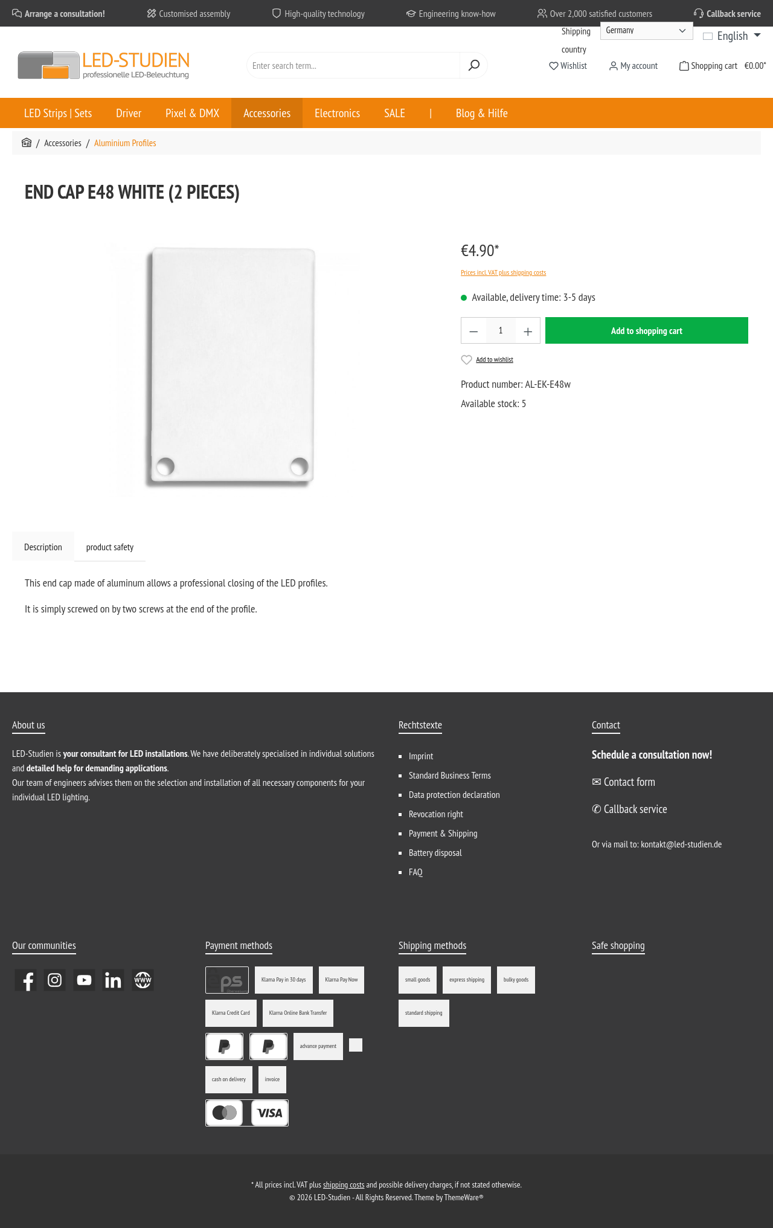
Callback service (734, 13)
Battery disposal (435, 852)
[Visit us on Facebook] (25, 980)
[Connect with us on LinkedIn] (113, 980)
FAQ (416, 872)
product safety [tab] (109, 547)
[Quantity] (501, 330)
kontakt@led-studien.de (681, 844)
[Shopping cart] (719, 65)
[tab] (43, 547)
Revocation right (436, 814)
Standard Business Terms (450, 775)
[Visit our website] (142, 980)
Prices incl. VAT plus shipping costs (503, 272)
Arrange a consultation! (64, 13)
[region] (231, 367)
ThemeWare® (464, 1197)
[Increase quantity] (528, 330)
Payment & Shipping (443, 833)
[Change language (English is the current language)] (732, 35)
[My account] (633, 65)
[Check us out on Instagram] (54, 980)
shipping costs (343, 1184)
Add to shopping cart (646, 330)
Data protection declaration (454, 794)
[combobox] (353, 65)
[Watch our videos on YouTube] (84, 980)
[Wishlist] (568, 65)
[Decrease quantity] (473, 330)
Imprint (421, 756)
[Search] (474, 65)
